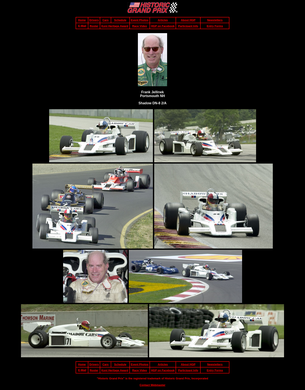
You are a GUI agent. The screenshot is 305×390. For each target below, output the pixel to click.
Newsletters (215, 20)
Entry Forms (215, 26)
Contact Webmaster (152, 385)
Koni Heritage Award (114, 26)
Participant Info (188, 26)
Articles (163, 20)
